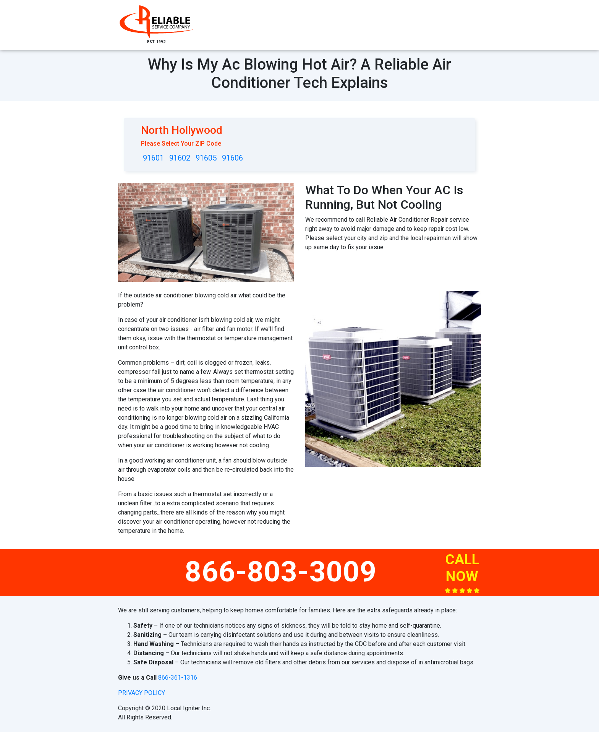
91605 (206, 157)
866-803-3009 (281, 571)
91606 (232, 157)
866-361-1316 (177, 677)
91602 (179, 157)
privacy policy (141, 692)
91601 (153, 157)
